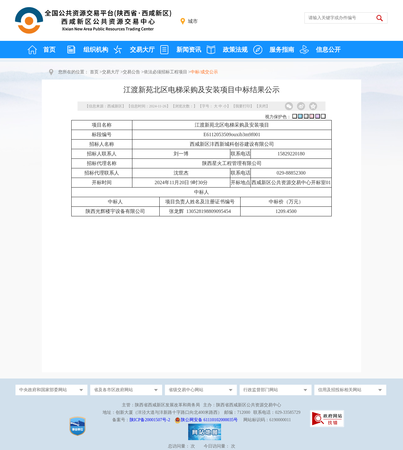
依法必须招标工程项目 (165, 72)
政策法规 (235, 49)
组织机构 (95, 49)
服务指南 (281, 49)
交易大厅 (142, 49)
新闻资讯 (188, 49)
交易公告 (131, 72)
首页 (49, 49)
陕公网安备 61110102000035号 (209, 420)
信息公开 (328, 49)
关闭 (262, 106)
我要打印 (242, 106)
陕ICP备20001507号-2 (150, 420)
